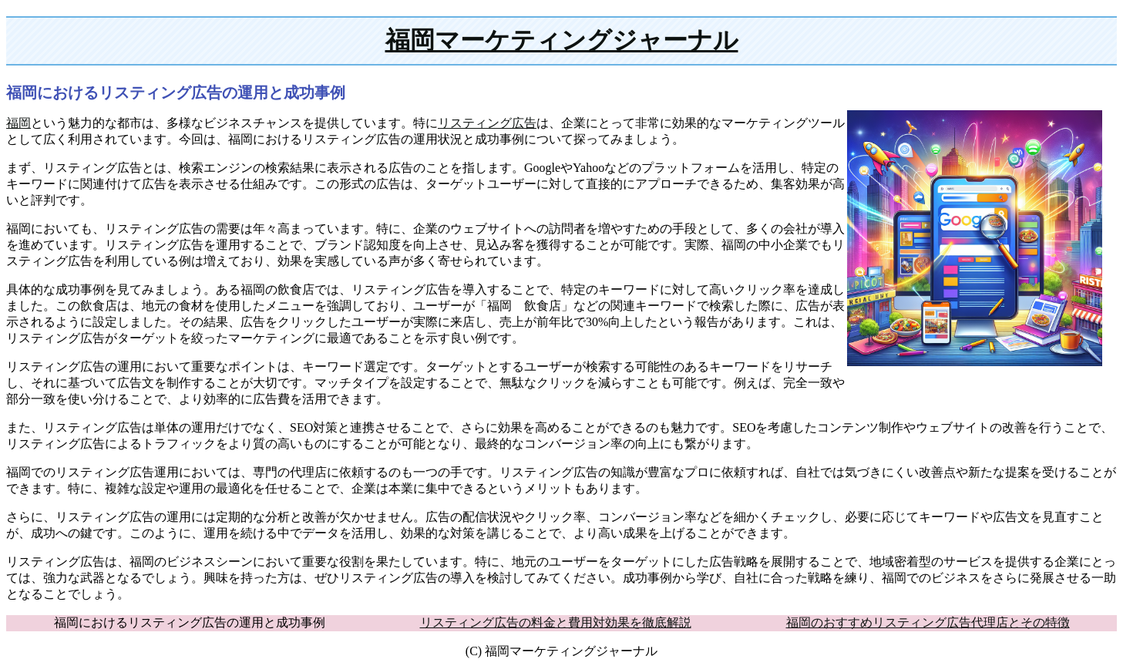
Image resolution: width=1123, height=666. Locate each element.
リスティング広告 (487, 123)
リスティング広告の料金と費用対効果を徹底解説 (555, 622)
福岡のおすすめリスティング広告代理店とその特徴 (928, 622)
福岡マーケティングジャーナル (561, 40)
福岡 (18, 123)
